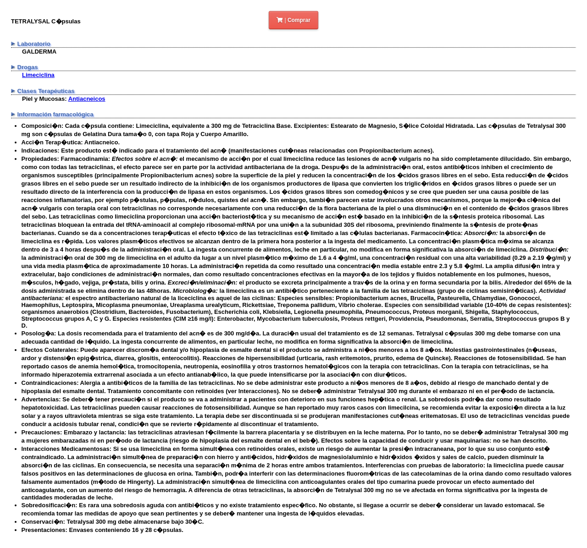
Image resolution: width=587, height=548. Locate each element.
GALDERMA (39, 51)
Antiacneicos (86, 98)
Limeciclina (38, 74)
